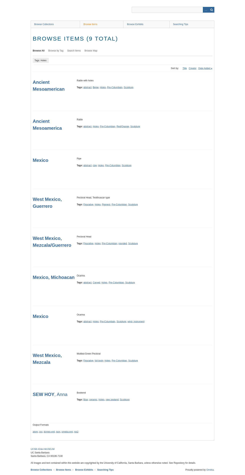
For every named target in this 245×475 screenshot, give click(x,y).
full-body (99, 360)
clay (95, 165)
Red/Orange (123, 126)
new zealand (112, 399)
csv (40, 431)
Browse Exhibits (135, 24)
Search (211, 10)
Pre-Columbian (107, 126)
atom (35, 431)
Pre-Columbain (114, 87)
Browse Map (91, 50)
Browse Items (90, 24)
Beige (96, 87)
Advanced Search (206, 10)
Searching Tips (180, 24)
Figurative (88, 204)
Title (185, 68)
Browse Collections (44, 24)
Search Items (74, 50)
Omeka (210, 469)
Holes (103, 87)
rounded (122, 243)
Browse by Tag (56, 50)
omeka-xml (67, 431)
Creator (192, 68)
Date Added (204, 68)
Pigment (106, 204)
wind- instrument (135, 321)
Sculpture (128, 87)
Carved (96, 282)
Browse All (39, 50)
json (58, 431)
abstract (87, 87)
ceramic (93, 399)
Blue (85, 399)
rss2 (76, 431)
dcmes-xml (49, 431)
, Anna (50, 394)
